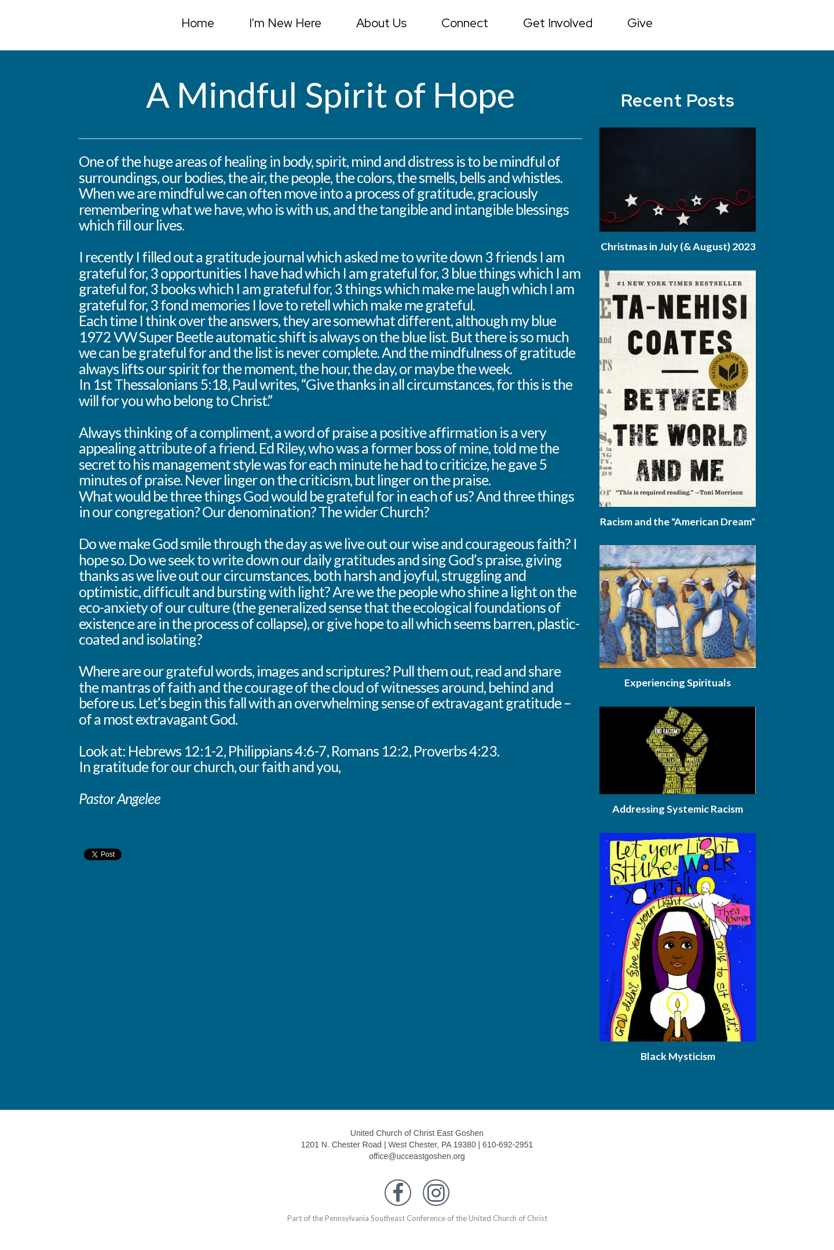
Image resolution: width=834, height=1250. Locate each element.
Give (640, 23)
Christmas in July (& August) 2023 (678, 252)
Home (197, 23)
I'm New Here (285, 23)
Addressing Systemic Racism (677, 833)
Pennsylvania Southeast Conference (385, 1243)
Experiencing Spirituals (677, 707)
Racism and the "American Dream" (678, 540)
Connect (464, 23)
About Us (381, 23)
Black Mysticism (677, 1080)
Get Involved (557, 23)
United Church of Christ (508, 1243)
